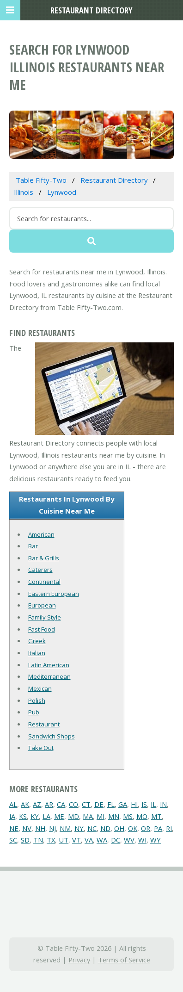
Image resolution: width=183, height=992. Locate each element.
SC (13, 839)
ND (105, 828)
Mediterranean (49, 676)
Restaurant (44, 724)
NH (40, 828)
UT (63, 839)
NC (92, 828)
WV (129, 839)
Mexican (40, 688)
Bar (33, 546)
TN (38, 839)
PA (158, 828)
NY (79, 828)
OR (145, 828)
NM (65, 828)
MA (88, 816)
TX (51, 839)
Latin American (48, 665)
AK (25, 804)
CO (73, 804)
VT (76, 839)
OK (132, 828)
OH (119, 828)
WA (102, 839)
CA (61, 804)
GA (122, 804)
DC (115, 839)
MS (128, 816)
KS (23, 816)
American (41, 534)
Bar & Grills (43, 558)
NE (13, 828)
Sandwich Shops (51, 736)
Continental (44, 581)
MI (100, 816)
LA (46, 816)
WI (142, 839)
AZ (37, 804)
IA (12, 816)
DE (99, 804)
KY (34, 816)
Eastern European (53, 593)
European (42, 605)
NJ (52, 828)
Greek (37, 641)
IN (163, 804)
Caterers (40, 569)
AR (49, 804)
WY (155, 839)
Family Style (44, 617)
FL (111, 804)
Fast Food (41, 629)
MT (156, 816)
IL (153, 804)
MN (113, 816)
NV (26, 828)
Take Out (41, 748)
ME (59, 816)
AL (13, 804)
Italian (36, 653)
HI (134, 804)
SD (25, 839)
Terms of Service (124, 959)
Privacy (79, 959)
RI (169, 828)
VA (89, 839)
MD (73, 816)
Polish (36, 700)
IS (144, 804)
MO (141, 816)
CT (86, 804)
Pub (33, 712)
